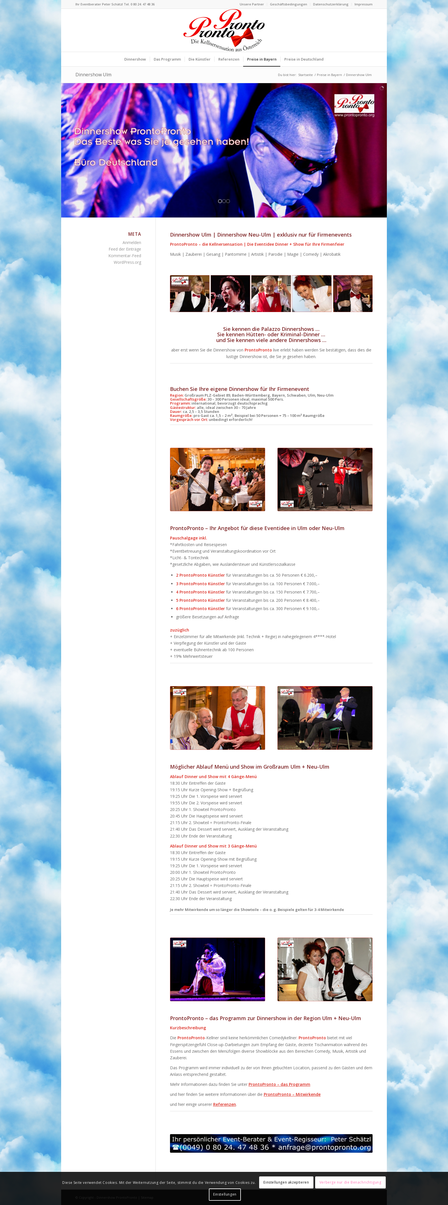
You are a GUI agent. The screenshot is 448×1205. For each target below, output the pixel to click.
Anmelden (132, 242)
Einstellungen (225, 1194)
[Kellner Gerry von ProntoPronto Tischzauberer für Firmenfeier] (217, 718)
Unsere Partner (252, 4)
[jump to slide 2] (224, 201)
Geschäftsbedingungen (288, 4)
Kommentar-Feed (124, 255)
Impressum (364, 4)
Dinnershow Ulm (93, 74)
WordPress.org (127, 262)
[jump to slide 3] (228, 201)
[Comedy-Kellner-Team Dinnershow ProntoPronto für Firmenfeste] (325, 969)
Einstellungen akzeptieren (286, 1182)
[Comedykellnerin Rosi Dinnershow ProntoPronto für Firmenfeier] (217, 479)
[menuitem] (252, 4)
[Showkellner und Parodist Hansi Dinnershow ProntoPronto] (217, 969)
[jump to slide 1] (220, 201)
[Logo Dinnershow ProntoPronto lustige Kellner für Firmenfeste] (224, 30)
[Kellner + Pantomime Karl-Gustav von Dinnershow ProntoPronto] (325, 718)
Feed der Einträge (125, 249)
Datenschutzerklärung (331, 4)
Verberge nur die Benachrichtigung (350, 1182)
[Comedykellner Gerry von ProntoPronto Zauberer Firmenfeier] (325, 479)
